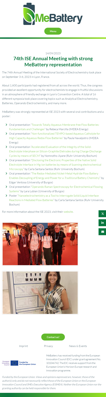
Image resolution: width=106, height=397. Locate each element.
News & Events (78, 346)
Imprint (23, 346)
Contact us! (53, 337)
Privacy (48, 346)
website (68, 211)
